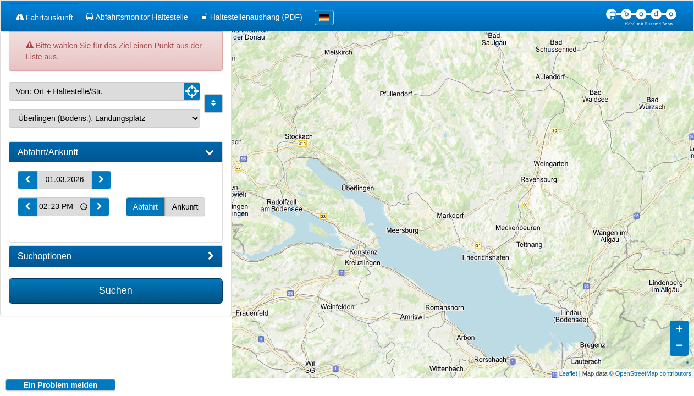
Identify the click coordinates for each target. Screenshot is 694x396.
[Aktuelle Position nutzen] (192, 91)
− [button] (679, 338)
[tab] (115, 152)
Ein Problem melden (61, 385)
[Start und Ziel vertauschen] (213, 103)
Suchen (116, 290)
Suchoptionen (116, 256)
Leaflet (568, 365)
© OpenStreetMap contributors (650, 365)
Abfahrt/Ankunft (116, 152)
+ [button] (679, 322)
